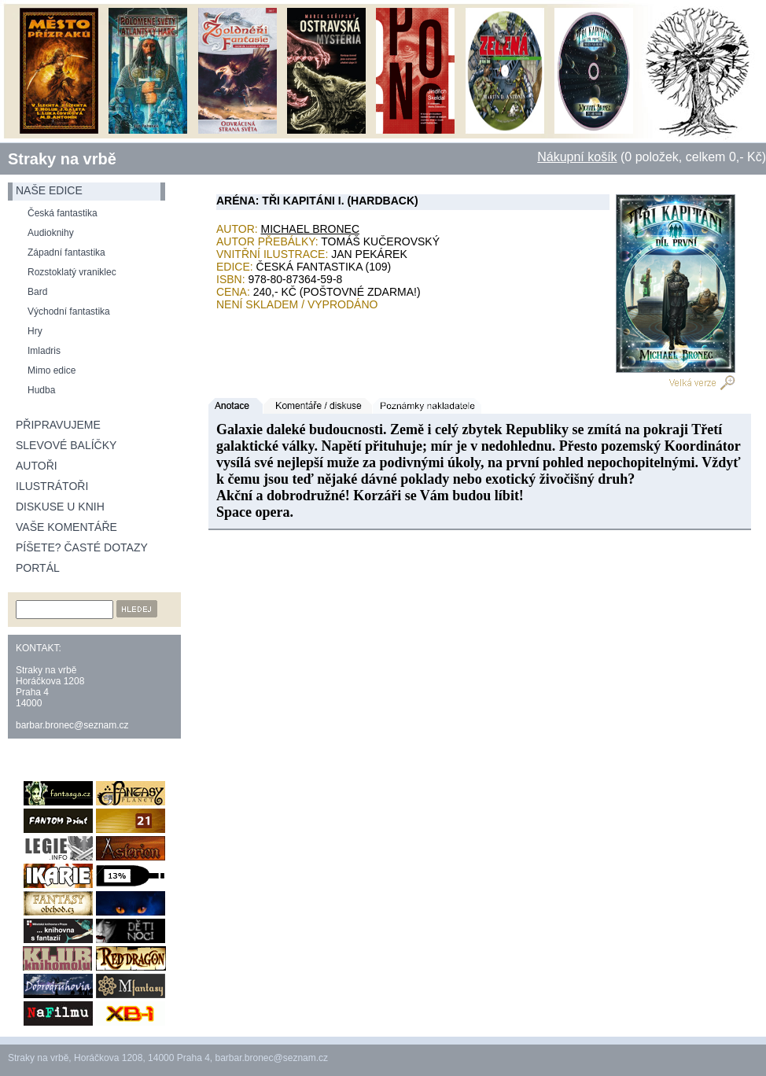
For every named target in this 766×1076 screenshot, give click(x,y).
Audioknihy (51, 232)
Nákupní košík (577, 157)
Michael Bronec (310, 229)
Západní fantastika (66, 252)
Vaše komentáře (66, 527)
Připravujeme (58, 424)
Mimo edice (51, 370)
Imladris (44, 350)
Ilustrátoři (52, 486)
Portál (38, 568)
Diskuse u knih (60, 506)
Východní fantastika (69, 311)
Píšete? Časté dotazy (82, 547)
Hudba (41, 390)
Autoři (36, 465)
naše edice (49, 190)
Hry (35, 331)
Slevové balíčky (66, 445)
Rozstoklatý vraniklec (72, 272)
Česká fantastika (63, 213)
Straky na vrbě (62, 159)
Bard (37, 291)
